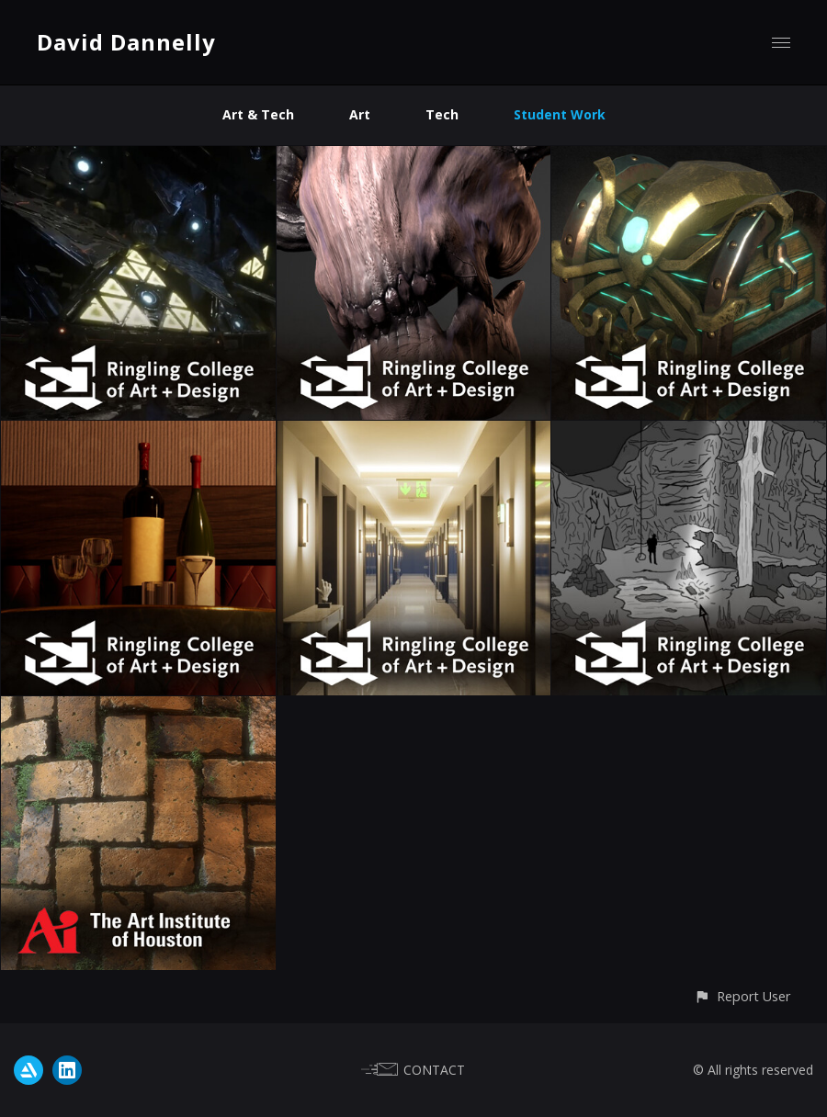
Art (359, 114)
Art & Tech (258, 114)
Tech (442, 114)
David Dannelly (126, 42)
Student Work (560, 114)
